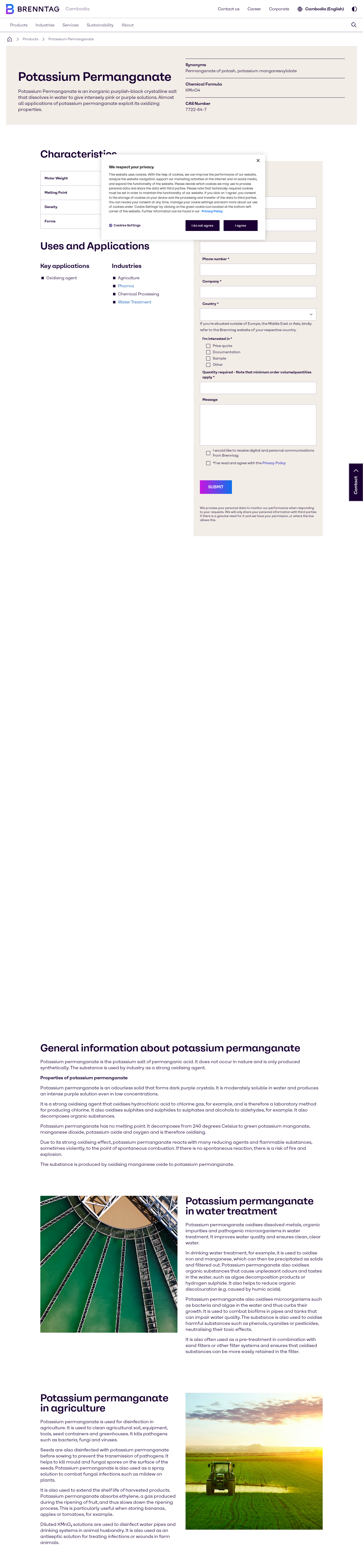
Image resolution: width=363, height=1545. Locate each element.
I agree (240, 225)
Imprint (143, 1536)
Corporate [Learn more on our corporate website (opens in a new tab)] (279, 9)
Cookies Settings (20, 1536)
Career (254, 9)
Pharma (126, 286)
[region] (183, 197)
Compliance (81, 1536)
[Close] (258, 160)
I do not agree (203, 225)
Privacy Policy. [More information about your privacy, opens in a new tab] (212, 211)
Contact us (228, 9)
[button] (356, 471)
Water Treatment (134, 302)
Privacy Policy (52, 1536)
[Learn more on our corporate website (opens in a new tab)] (105, 1475)
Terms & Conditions (114, 1536)
